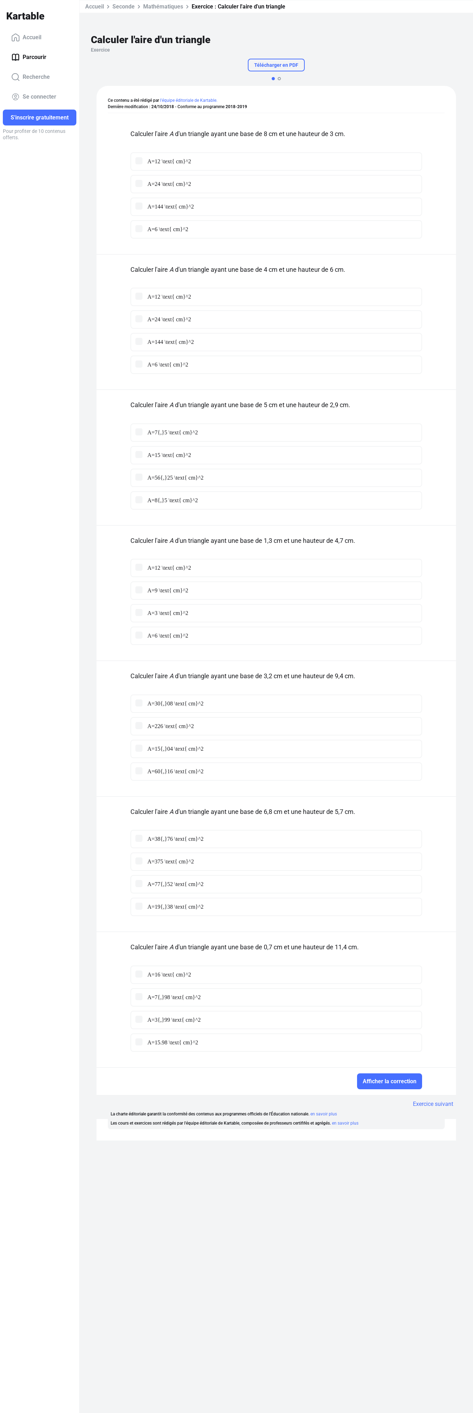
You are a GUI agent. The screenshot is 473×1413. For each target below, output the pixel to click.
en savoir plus (323, 1114)
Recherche (30, 77)
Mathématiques (163, 6)
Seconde (123, 6)
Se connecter (33, 97)
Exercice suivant (433, 1104)
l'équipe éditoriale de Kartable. (188, 100)
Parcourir (28, 57)
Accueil (26, 37)
